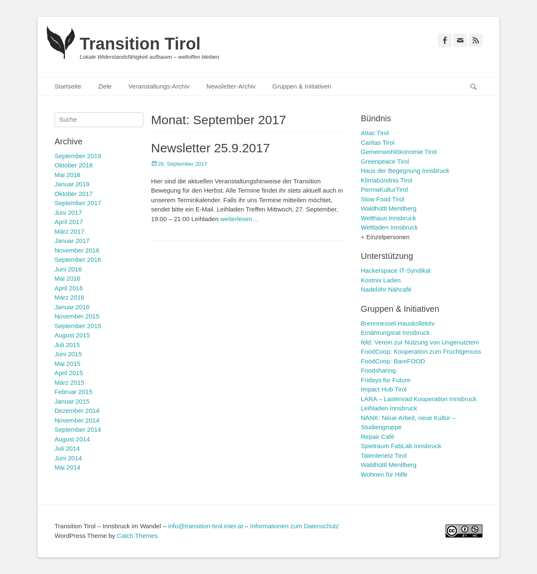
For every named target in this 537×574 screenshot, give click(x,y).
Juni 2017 (68, 212)
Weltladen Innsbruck (389, 227)
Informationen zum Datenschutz (294, 526)
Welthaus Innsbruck (388, 218)
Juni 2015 (68, 353)
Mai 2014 (68, 467)
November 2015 (77, 316)
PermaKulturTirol (384, 189)
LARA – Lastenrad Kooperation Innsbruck (419, 398)
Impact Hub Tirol (384, 389)
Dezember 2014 (77, 410)
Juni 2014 (68, 458)
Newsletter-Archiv (231, 86)
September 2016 (78, 259)
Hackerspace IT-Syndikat (396, 270)
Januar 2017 (72, 240)
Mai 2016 (68, 278)
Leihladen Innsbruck (389, 408)
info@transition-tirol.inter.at (205, 526)
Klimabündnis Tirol (386, 180)
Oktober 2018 (74, 165)
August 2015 (72, 335)
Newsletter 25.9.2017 (210, 148)
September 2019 (78, 155)
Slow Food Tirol (382, 199)
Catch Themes (137, 535)
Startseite (68, 86)
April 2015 (69, 372)
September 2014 (78, 429)
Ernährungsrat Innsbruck (395, 332)
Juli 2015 (67, 344)
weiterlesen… (239, 218)
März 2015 (69, 382)
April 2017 (69, 221)
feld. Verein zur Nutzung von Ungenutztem (420, 342)
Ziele (105, 86)
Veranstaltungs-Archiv (159, 86)
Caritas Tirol (377, 142)
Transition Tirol (140, 43)
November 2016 (77, 250)
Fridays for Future (385, 380)
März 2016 (69, 297)
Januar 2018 (72, 184)
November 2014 (77, 420)
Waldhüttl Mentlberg (389, 208)
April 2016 (69, 288)
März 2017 (69, 231)
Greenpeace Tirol (385, 161)
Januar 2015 (72, 401)
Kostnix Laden (381, 280)
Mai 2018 (68, 174)
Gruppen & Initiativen (301, 86)
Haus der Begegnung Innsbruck (405, 170)
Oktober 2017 (74, 193)
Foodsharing (378, 370)
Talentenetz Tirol (384, 455)
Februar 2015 (73, 391)
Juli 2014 (67, 448)
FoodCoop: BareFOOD (393, 361)
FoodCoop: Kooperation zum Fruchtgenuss (421, 351)
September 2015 (78, 325)
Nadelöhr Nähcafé (386, 289)
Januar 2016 (72, 306)
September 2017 (78, 202)
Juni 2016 (68, 269)
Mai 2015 (68, 363)
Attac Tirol (375, 132)
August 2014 (72, 439)
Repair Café (377, 436)
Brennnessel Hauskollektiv (398, 323)
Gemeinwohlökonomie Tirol (399, 151)
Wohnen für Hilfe (384, 474)
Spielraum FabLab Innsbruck (401, 445)
